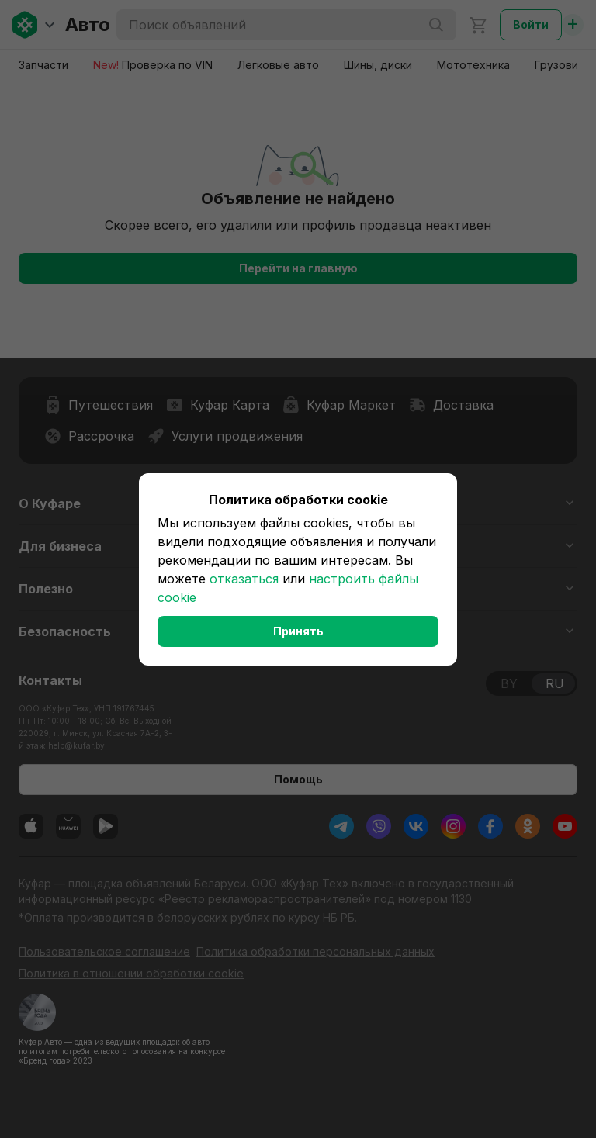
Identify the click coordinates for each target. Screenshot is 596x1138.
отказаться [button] (244, 578)
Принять (298, 631)
